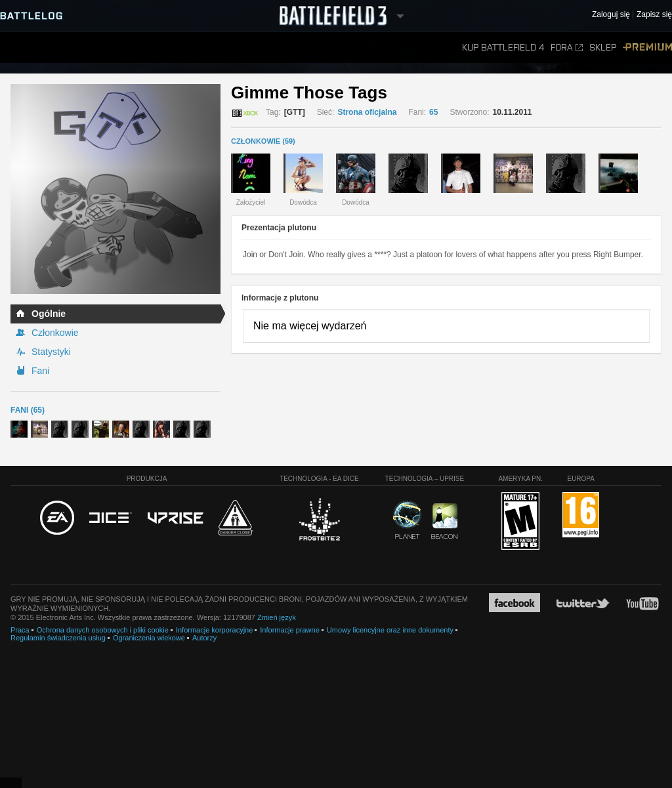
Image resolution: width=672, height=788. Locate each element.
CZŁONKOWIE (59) (263, 141)
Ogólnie (49, 313)
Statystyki (51, 351)
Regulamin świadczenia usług (58, 638)
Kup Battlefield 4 (503, 47)
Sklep (602, 47)
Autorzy (204, 638)
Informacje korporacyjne (214, 630)
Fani (40, 370)
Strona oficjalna (366, 112)
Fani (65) (27, 410)
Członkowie (55, 332)
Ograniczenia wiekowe (149, 638)
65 (433, 112)
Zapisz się (654, 14)
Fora (567, 47)
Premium (647, 47)
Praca (20, 630)
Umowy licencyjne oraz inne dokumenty (390, 630)
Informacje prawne (290, 630)
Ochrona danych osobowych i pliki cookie (103, 630)
